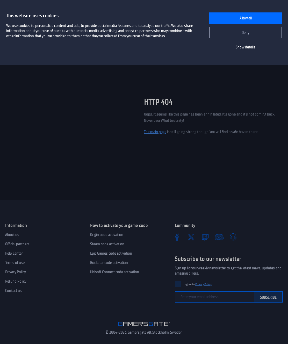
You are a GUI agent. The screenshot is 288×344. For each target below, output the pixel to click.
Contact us (13, 290)
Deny (245, 32)
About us (12, 234)
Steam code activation (107, 244)
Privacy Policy (15, 272)
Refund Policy (15, 281)
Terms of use (15, 262)
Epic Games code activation (111, 253)
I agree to (198, 284)
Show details (245, 47)
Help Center (14, 253)
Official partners (17, 244)
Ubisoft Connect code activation (114, 272)
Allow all (246, 18)
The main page (155, 131)
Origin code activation (106, 234)
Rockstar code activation (109, 262)
